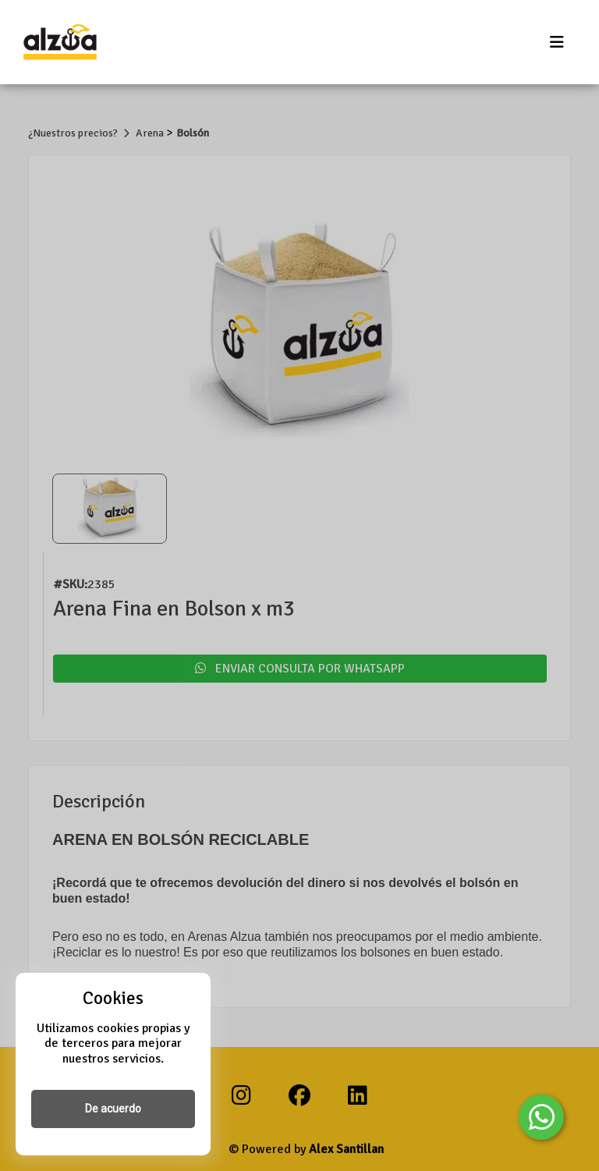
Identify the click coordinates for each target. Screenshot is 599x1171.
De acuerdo (113, 1108)
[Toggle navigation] (557, 42)
